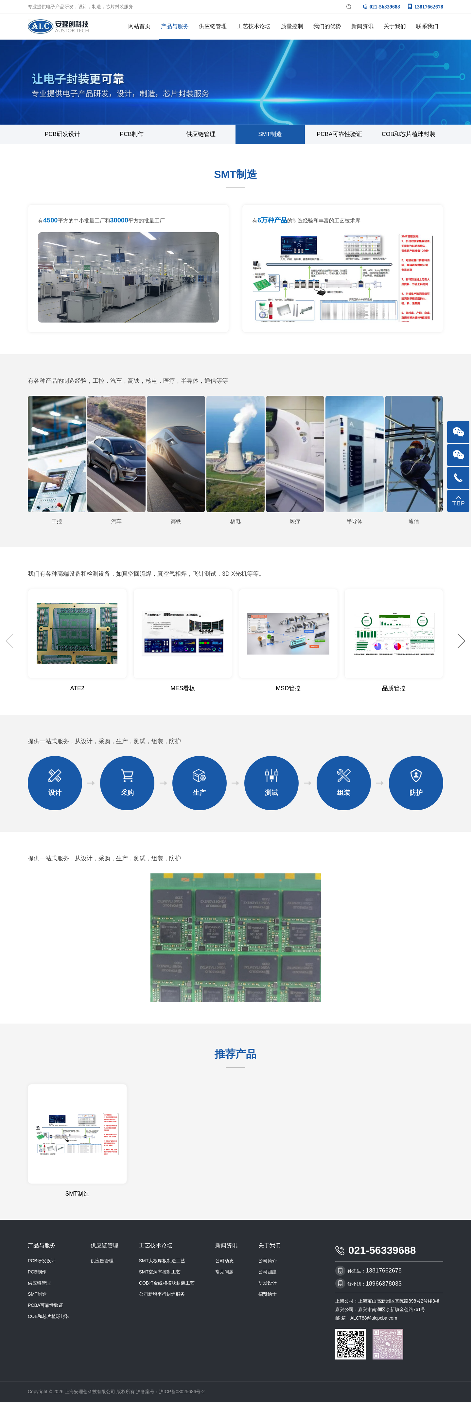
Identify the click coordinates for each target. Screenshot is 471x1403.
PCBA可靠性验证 (339, 134)
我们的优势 (327, 26)
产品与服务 (175, 26)
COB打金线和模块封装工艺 (167, 1283)
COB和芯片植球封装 (409, 134)
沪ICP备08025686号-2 (182, 1392)
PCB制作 (132, 134)
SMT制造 (270, 134)
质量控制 (292, 26)
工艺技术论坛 (253, 26)
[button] (461, 641)
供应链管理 (213, 26)
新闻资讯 (362, 26)
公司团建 (267, 1272)
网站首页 (139, 26)
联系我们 (427, 26)
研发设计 (267, 1283)
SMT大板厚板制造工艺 (162, 1261)
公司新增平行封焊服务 (162, 1294)
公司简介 (267, 1261)
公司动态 (224, 1261)
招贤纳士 (267, 1294)
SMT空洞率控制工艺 (160, 1272)
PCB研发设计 (62, 134)
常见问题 (224, 1272)
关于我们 (395, 26)
